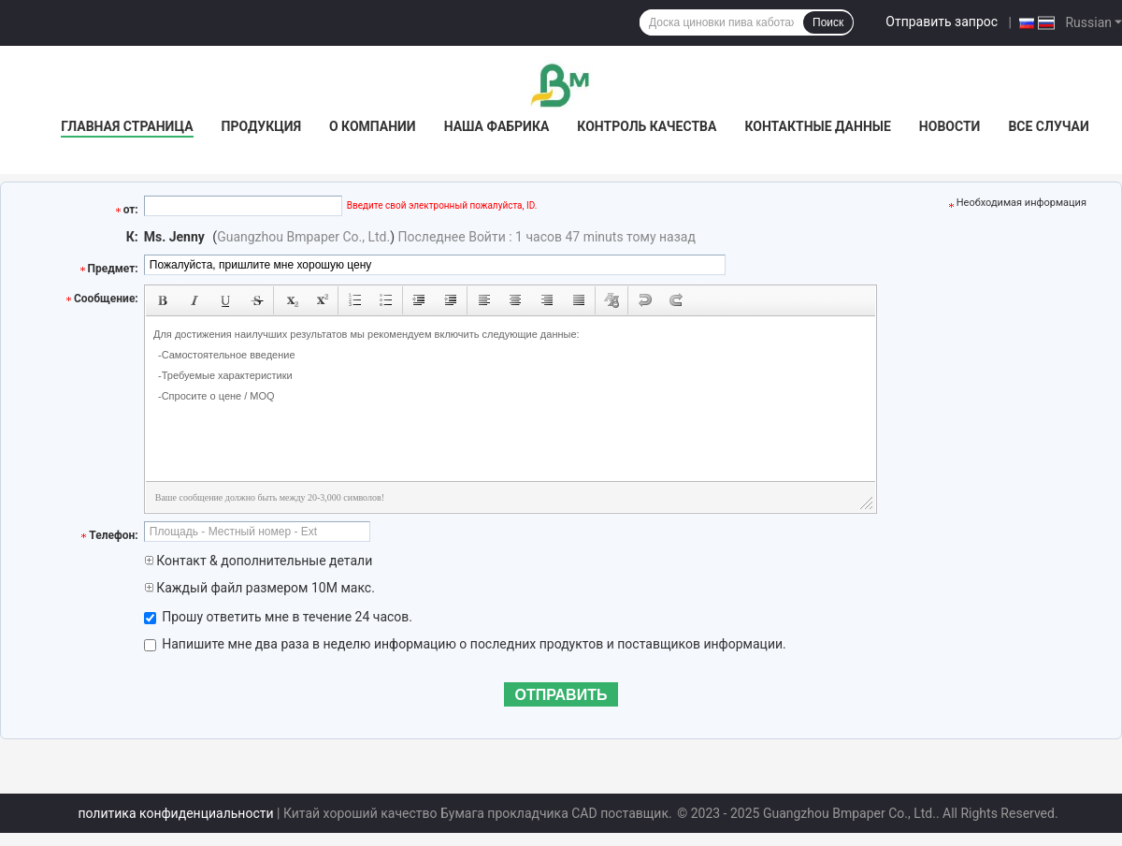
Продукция (261, 126)
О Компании (372, 126)
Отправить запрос (941, 21)
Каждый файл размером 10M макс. (259, 587)
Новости (950, 126)
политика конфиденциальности (175, 813)
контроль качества (646, 126)
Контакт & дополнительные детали (258, 560)
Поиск (828, 22)
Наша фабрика (497, 126)
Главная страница (127, 126)
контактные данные (817, 126)
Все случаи (1048, 126)
